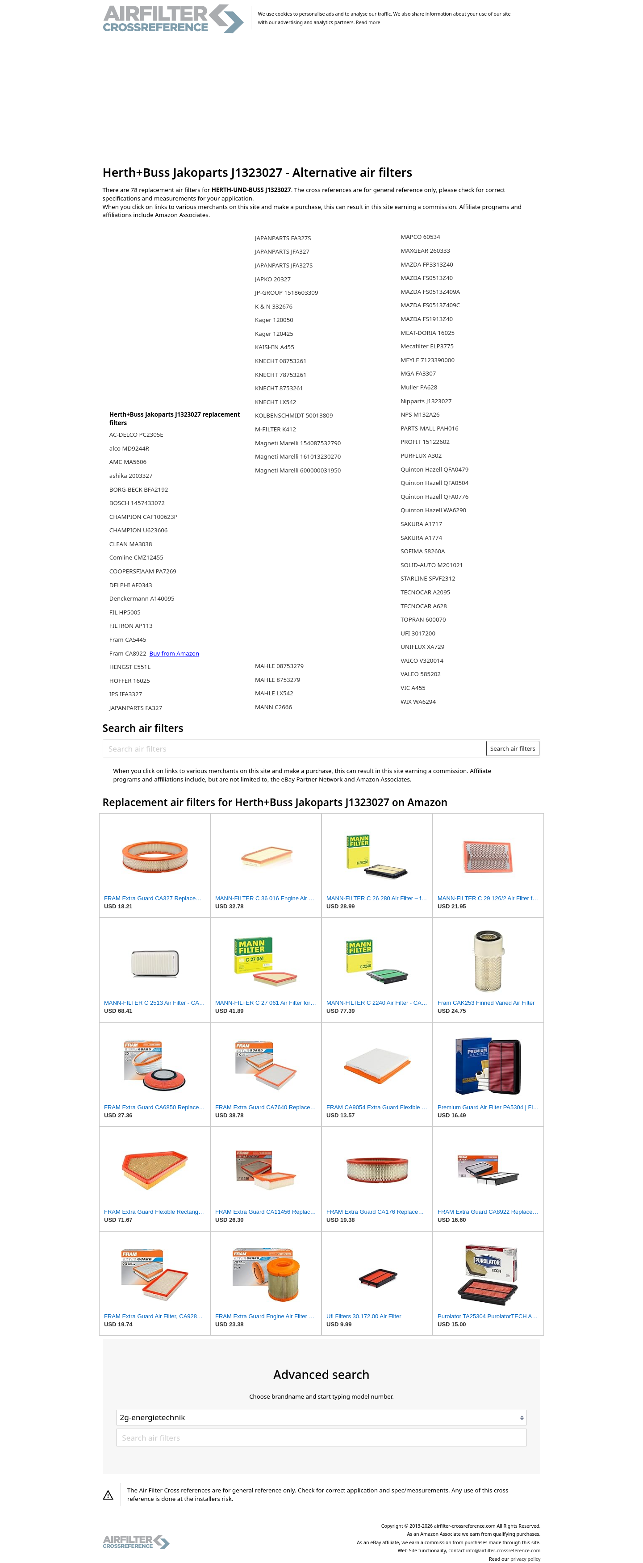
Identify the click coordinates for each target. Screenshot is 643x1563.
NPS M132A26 (420, 414)
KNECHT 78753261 (281, 375)
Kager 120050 (274, 320)
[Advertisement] (322, 100)
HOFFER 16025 (129, 681)
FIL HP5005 (125, 612)
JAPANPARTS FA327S (283, 238)
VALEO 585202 (421, 674)
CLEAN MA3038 (130, 544)
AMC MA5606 (127, 462)
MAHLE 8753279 (277, 680)
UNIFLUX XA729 (422, 647)
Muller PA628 (419, 387)
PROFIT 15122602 (425, 442)
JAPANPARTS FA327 (135, 708)
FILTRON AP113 (131, 626)
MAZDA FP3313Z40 (427, 264)
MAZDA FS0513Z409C (430, 305)
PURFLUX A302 (421, 455)
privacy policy (525, 1559)
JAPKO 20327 (273, 279)
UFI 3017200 (418, 633)
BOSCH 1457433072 (137, 503)
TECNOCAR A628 (424, 606)
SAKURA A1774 (421, 538)
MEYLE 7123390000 (428, 360)
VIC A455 (413, 688)
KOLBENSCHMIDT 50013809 (294, 415)
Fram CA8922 (128, 653)
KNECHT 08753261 (281, 361)
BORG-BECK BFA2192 (138, 489)
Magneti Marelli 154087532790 (298, 443)
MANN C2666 (273, 707)
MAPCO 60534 (420, 237)
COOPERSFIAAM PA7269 (142, 571)
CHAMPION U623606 (138, 530)
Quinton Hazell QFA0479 (434, 469)
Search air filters (512, 748)
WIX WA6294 (418, 702)
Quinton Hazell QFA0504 (434, 483)
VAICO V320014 (422, 660)
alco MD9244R (129, 448)
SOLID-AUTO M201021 (432, 565)
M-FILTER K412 (275, 429)
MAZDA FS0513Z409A (430, 292)
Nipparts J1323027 (426, 401)
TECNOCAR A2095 (425, 592)
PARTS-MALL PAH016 (430, 428)
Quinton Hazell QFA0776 (434, 497)
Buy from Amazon (175, 653)
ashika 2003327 (131, 476)
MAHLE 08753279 (279, 666)
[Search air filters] (294, 748)
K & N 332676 (273, 306)
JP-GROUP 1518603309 (286, 292)
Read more (368, 22)
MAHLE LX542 (274, 693)
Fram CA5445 (127, 639)
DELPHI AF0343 (130, 585)
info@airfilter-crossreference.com (503, 1550)
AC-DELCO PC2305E (136, 434)
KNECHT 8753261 (279, 388)
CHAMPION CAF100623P (143, 517)
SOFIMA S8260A (423, 551)
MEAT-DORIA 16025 (428, 333)
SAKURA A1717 (421, 524)
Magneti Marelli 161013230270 (298, 456)
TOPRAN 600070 (423, 619)
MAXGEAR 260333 (425, 251)
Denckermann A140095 (142, 598)
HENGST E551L (129, 667)
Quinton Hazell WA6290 (433, 510)
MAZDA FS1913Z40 (427, 319)
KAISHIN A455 (274, 347)
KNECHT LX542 (275, 402)
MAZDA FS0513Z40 (427, 278)
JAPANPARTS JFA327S (284, 265)
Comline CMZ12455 (136, 557)
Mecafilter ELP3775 (427, 346)
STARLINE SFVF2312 (428, 578)
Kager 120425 (274, 334)
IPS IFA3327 (125, 694)
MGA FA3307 (418, 373)
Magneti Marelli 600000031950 (298, 470)
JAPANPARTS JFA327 (282, 251)
